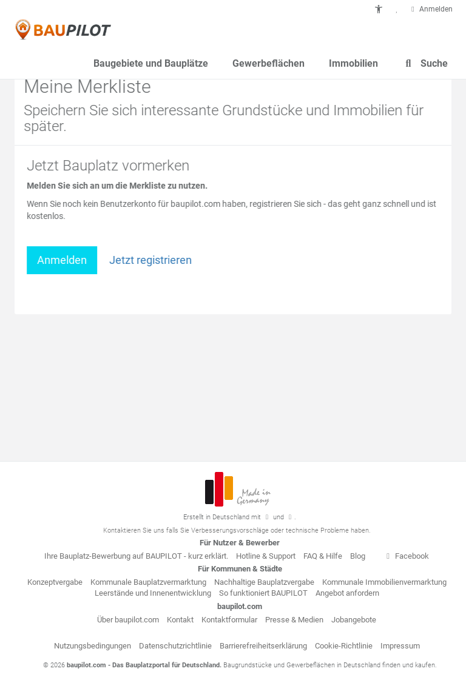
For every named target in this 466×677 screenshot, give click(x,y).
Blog (357, 556)
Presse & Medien (294, 619)
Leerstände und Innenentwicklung (153, 593)
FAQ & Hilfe (322, 556)
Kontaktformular (229, 619)
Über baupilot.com (128, 619)
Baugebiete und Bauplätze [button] (150, 63)
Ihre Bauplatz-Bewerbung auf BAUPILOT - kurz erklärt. (136, 556)
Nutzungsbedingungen (92, 645)
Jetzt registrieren (151, 260)
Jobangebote (353, 619)
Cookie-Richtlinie (344, 645)
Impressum (400, 645)
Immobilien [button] (353, 63)
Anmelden (63, 260)
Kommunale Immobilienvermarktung (384, 582)
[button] (378, 9)
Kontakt (180, 619)
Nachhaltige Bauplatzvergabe (264, 582)
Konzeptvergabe (55, 582)
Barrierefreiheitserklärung (263, 645)
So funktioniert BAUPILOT (263, 593)
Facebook (405, 556)
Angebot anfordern (347, 593)
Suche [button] (425, 63)
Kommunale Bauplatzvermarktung (148, 582)
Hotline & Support (265, 556)
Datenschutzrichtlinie (175, 645)
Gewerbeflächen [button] (268, 63)
